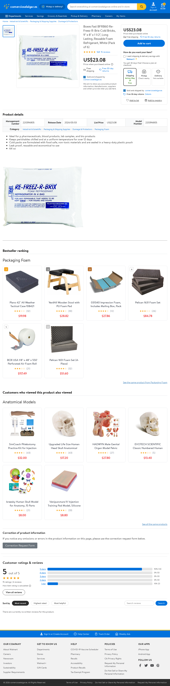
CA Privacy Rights (113, 658)
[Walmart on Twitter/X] (146, 666)
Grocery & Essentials (57, 15)
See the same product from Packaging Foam (145, 382)
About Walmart (10, 649)
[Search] (141, 6)
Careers (108, 15)
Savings (40, 15)
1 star (43, 583)
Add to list (132, 100)
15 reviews (105, 52)
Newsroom (8, 658)
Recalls (74, 658)
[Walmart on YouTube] (152, 666)
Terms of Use (111, 649)
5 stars (43, 569)
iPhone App (143, 649)
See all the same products (154, 524)
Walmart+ (41, 663)
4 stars (43, 572)
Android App (144, 654)
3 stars (43, 576)
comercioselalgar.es (92, 79)
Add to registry (153, 100)
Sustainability (9, 667)
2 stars (43, 580)
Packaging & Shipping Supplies (43, 21)
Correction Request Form (20, 545)
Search (161, 603)
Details (148, 94)
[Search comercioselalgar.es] (102, 6)
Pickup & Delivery (79, 15)
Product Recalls (78, 667)
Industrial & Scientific (19, 21)
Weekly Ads (122, 633)
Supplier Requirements (14, 672)
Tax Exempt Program (80, 672)
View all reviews (14, 592)
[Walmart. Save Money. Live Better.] (20, 7)
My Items (120, 15)
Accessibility (77, 663)
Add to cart (144, 43)
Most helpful (60, 603)
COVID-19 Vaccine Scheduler (84, 649)
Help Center (81, 633)
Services (29, 15)
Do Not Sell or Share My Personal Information (116, 672)
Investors (7, 663)
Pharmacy (96, 15)
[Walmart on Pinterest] (158, 666)
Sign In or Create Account (54, 633)
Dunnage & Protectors (68, 21)
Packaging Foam (102, 129)
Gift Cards (42, 667)
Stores (40, 654)
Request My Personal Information (114, 665)
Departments (13, 15)
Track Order (102, 633)
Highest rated (40, 603)
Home (5, 21)
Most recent (20, 603)
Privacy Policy (111, 654)
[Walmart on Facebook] (140, 666)
